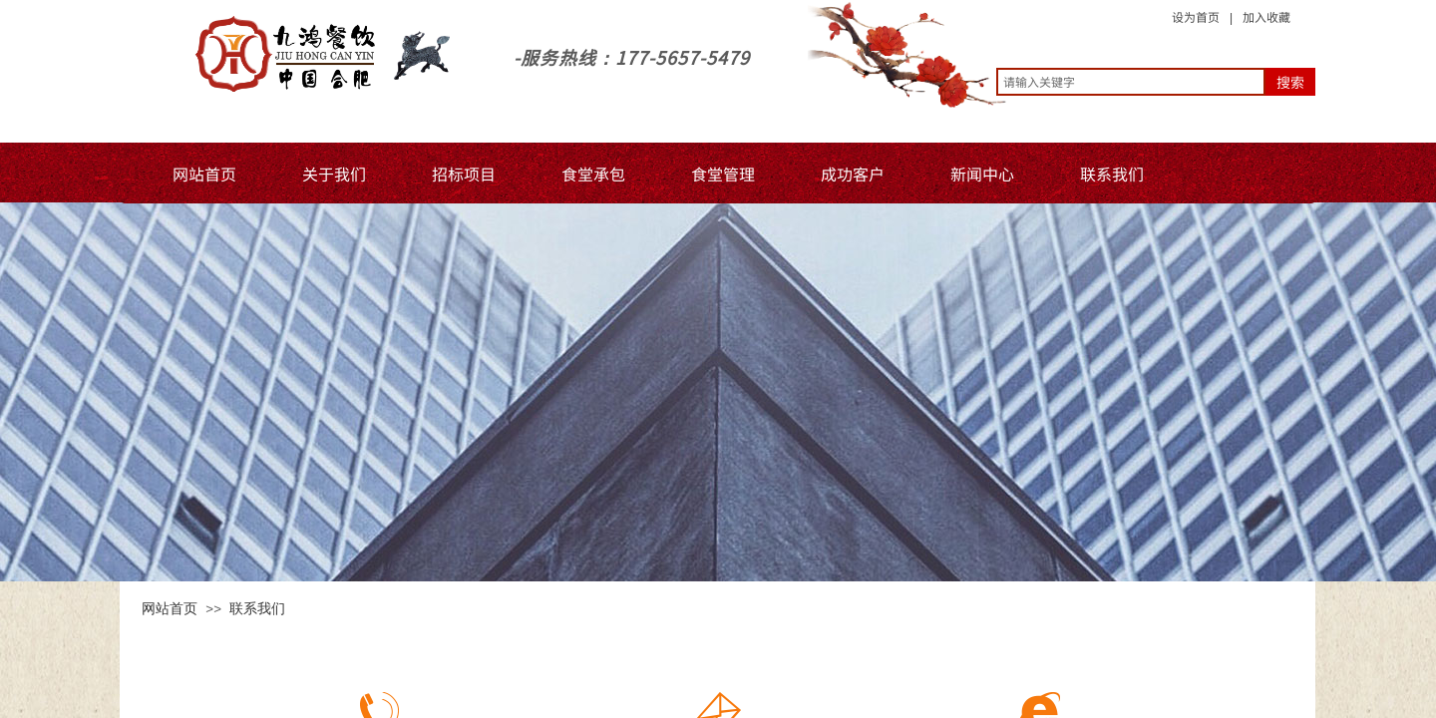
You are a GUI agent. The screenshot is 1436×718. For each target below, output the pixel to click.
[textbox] (1130, 82)
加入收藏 (1266, 16)
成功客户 (853, 173)
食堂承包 (593, 173)
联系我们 (1112, 173)
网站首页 (204, 173)
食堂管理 (723, 173)
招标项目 (464, 173)
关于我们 (334, 173)
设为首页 (1196, 16)
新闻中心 (982, 173)
